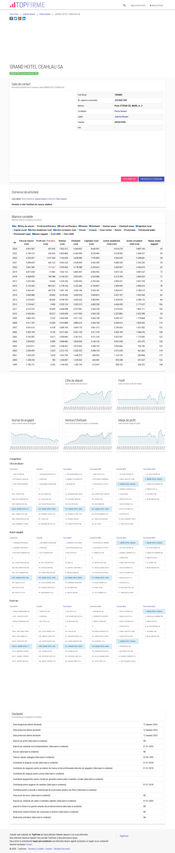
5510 (24, 199)
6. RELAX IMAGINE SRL (152, 499)
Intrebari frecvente (62, 849)
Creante (92, 230)
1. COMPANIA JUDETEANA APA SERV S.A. (75, 543)
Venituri (83, 226)
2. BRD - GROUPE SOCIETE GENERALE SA (22, 616)
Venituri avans (108, 226)
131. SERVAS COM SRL (72, 519)
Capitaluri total (143, 226)
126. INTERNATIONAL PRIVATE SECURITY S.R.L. (75, 494)
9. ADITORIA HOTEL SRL (125, 651)
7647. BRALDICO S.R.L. (19, 583)
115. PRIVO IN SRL (97, 588)
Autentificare (138, 6)
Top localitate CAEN (149, 469)
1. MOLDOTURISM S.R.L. (125, 611)
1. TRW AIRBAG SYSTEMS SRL (47, 543)
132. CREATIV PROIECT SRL (73, 524)
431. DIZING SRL (43, 519)
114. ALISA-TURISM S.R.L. (99, 583)
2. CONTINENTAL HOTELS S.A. (101, 548)
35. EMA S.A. (69, 563)
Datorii (117, 230)
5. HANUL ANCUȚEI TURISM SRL (128, 563)
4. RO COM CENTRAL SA (152, 626)
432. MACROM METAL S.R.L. (47, 524)
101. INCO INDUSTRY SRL (46, 563)
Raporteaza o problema (151, 179)
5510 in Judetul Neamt (37, 199)
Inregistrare (156, 6)
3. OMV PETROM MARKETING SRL (22, 484)
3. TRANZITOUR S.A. (151, 621)
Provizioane (129, 230)
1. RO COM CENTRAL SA (125, 474)
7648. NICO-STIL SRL (18, 588)
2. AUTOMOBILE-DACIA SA (20, 479)
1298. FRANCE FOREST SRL (46, 636)
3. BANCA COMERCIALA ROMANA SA (22, 621)
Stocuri (81, 230)
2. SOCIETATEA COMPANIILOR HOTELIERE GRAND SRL (102, 479)
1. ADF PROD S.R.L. (71, 611)
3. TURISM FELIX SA (98, 553)
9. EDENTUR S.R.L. (124, 514)
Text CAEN (68, 234)
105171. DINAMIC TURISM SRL (21, 656)
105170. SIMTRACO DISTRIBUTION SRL (22, 651)
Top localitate (67, 469)
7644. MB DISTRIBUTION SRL (20, 568)
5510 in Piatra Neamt (58, 199)
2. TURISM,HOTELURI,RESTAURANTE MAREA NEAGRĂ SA (102, 616)
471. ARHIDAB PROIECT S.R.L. (74, 636)
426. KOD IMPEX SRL (44, 494)
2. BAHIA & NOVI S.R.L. (125, 616)
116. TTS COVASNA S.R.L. (99, 593)
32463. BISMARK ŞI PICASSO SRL (22, 524)
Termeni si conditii (36, 849)
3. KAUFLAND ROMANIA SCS (21, 553)
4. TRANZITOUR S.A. (151, 489)
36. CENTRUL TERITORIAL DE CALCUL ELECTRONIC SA (75, 568)
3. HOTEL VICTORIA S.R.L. (126, 621)
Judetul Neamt (121, 116)
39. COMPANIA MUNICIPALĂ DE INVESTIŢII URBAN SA (75, 583)
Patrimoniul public (146, 230)
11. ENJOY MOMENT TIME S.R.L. (128, 661)
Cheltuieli (94, 226)
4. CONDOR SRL (123, 558)
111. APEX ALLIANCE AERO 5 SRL (102, 568)
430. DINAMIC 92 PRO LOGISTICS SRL (48, 514)
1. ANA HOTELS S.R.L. (98, 474)
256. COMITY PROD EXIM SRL (101, 494)
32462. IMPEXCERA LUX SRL (20, 519)
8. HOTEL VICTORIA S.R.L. (126, 509)
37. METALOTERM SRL (72, 573)
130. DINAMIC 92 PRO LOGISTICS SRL (75, 514)
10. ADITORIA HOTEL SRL (126, 588)
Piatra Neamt (121, 111)
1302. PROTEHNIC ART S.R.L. (47, 656)
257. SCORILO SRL (97, 499)
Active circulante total (64, 230)
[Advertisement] (59, 41)
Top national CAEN (95, 469)
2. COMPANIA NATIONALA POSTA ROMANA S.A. (22, 548)
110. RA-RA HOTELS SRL (99, 563)
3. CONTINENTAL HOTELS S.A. (101, 484)
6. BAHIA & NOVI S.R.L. (125, 499)
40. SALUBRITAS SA (71, 588)
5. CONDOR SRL (123, 494)
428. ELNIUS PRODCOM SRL (46, 504)
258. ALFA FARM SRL (98, 504)
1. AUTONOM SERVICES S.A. (47, 474)
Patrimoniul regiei (21, 234)
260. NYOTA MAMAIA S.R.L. (100, 514)
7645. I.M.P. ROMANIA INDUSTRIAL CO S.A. (22, 573)
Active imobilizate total (40, 230)
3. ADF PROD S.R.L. (44, 621)
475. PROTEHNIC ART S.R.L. (73, 656)
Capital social (19, 230)
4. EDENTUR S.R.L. (124, 626)
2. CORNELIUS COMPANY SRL (154, 616)
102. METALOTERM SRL (45, 568)
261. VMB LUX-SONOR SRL (100, 519)
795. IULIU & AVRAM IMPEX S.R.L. (102, 656)
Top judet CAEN (121, 469)
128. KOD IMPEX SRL (71, 504)
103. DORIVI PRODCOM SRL (46, 573)
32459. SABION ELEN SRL (19, 504)
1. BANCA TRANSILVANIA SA (20, 611)
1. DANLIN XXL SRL (44, 611)
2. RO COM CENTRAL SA (125, 548)
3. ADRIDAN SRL (70, 484)
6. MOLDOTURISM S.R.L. (125, 568)
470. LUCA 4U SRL (70, 631)
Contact (29, 844)
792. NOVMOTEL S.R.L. (99, 641)
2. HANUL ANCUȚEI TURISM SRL (128, 479)
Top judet (39, 469)
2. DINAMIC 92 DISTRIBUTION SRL (75, 479)
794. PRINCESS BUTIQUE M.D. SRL (102, 651)
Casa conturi (105, 230)
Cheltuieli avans (126, 226)
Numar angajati (40, 234)
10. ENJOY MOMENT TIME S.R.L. (128, 519)
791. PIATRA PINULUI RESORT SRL (102, 636)
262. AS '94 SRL (96, 524)
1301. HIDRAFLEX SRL (45, 651)
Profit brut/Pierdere (46, 226)
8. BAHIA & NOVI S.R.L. (125, 578)
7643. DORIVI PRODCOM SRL (20, 563)
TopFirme (124, 836)
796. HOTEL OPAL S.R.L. (99, 661)
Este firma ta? (129, 179)
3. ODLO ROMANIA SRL (45, 553)
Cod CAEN (55, 234)
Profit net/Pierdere (67, 226)
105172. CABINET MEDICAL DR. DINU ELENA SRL (22, 661)
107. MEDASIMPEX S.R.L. (46, 593)
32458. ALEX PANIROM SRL (20, 499)
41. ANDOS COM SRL (71, 593)
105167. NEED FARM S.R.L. (20, 636)
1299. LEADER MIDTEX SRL (46, 641)
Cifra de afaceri (26, 226)
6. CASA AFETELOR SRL (125, 636)
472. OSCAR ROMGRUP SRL (73, 641)
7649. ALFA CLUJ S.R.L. (19, 593)
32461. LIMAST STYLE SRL (19, 514)
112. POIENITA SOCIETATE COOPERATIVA (102, 573)
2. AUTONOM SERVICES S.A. (73, 548)
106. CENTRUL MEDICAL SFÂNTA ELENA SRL (48, 588)
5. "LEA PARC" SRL (150, 494)
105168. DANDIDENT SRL (19, 641)
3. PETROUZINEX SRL (71, 621)
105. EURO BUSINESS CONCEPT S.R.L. (48, 583)
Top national (13, 469)
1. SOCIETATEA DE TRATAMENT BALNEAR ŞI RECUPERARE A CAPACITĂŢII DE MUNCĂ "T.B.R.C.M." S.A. (102, 543)
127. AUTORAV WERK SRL (73, 499)
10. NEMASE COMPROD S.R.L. (127, 656)
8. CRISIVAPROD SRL (124, 646)
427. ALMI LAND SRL (44, 499)
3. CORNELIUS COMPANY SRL (154, 484)
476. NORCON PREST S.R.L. (73, 661)
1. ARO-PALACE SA (97, 611)
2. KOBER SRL (42, 479)
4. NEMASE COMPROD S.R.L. (127, 489)
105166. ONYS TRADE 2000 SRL (21, 631)
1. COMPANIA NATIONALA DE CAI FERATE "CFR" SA (22, 543)
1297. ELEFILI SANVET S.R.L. (47, 631)
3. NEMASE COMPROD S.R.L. (127, 553)
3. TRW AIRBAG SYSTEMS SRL (47, 484)
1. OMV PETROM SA (18, 474)
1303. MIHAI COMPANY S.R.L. (47, 661)
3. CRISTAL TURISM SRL (99, 621)
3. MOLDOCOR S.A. (71, 553)
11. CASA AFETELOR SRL (125, 524)
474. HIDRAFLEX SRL (71, 651)
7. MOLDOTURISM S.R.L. (125, 504)
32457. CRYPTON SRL (18, 494)
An (14, 226)
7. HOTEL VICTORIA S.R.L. (126, 573)
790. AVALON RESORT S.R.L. (100, 631)
